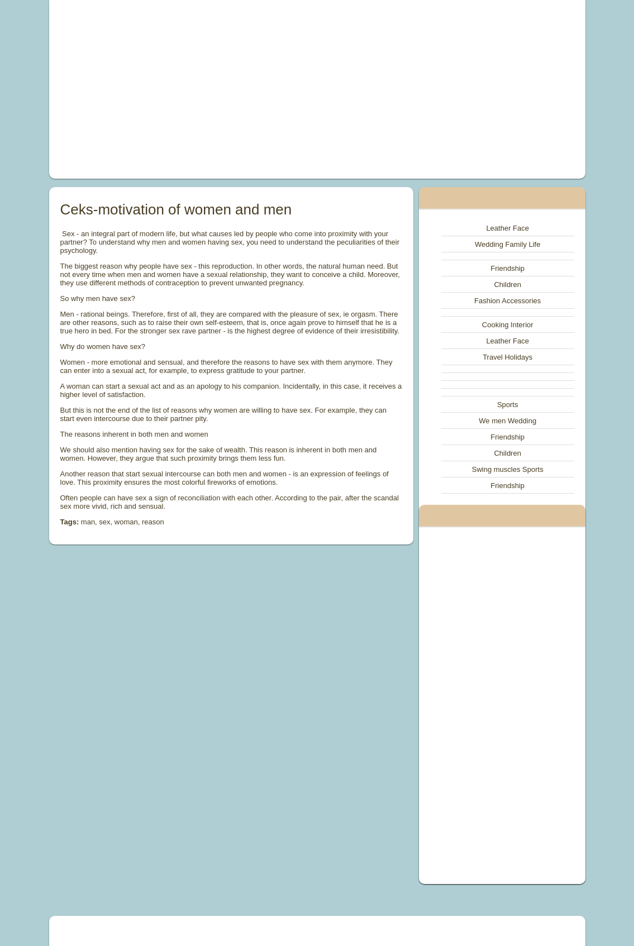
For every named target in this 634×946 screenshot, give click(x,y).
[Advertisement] (214, 89)
